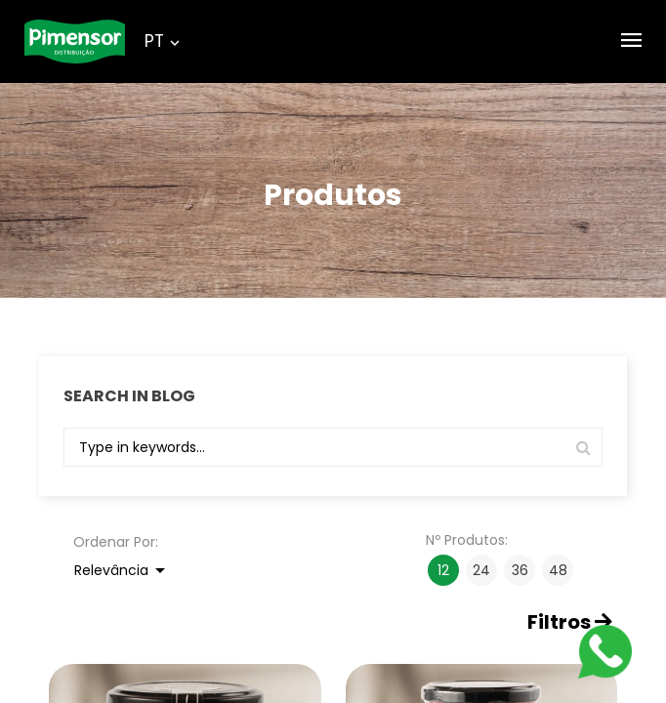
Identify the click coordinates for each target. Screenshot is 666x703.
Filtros (569, 622)
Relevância (123, 570)
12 (443, 570)
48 (558, 570)
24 (481, 570)
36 (520, 570)
